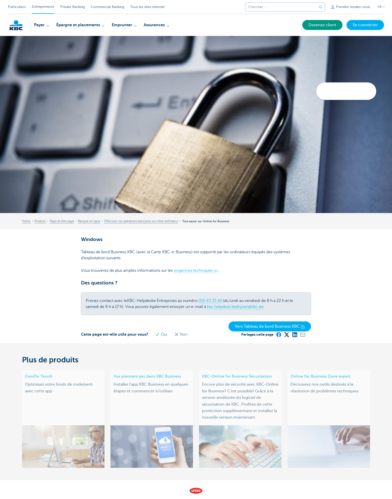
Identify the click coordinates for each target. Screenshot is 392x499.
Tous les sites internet (147, 7)
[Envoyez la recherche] (320, 6)
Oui (161, 334)
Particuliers (17, 7)
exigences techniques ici (196, 270)
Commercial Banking (107, 7)
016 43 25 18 (210, 300)
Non (181, 334)
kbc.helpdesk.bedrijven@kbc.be (235, 306)
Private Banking (72, 7)
